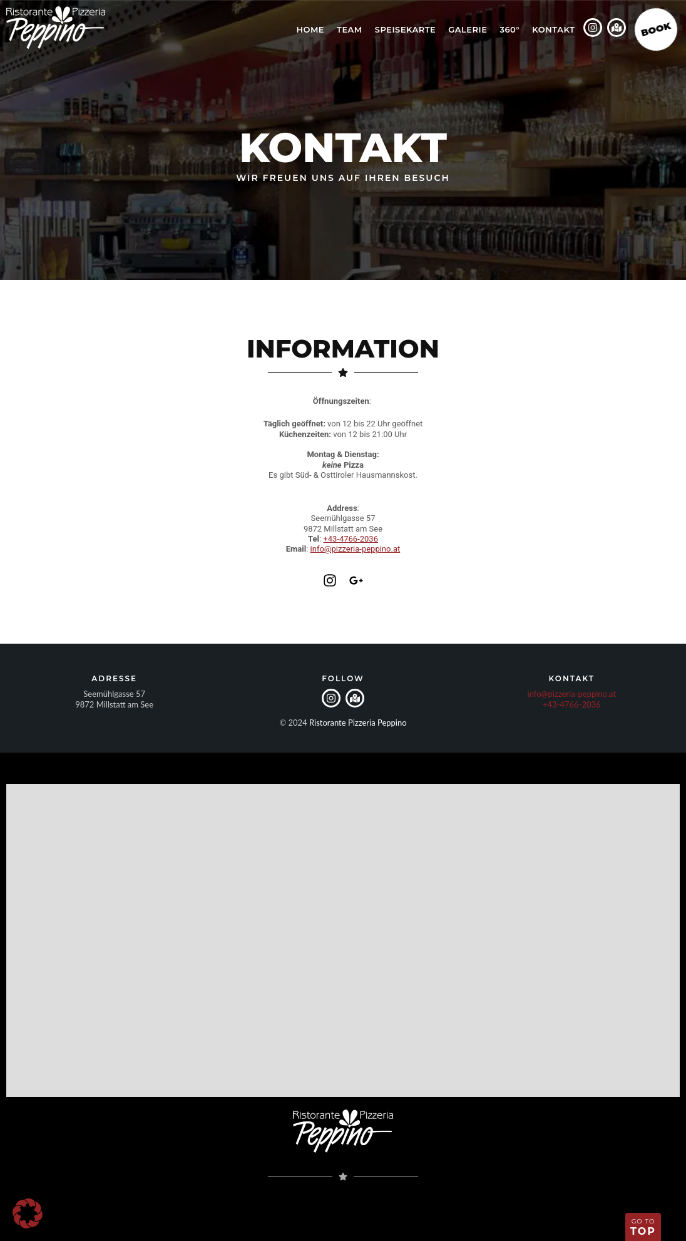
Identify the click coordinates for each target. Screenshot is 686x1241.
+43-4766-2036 (350, 538)
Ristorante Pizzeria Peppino (358, 723)
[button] (27, 1213)
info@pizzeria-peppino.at (355, 549)
